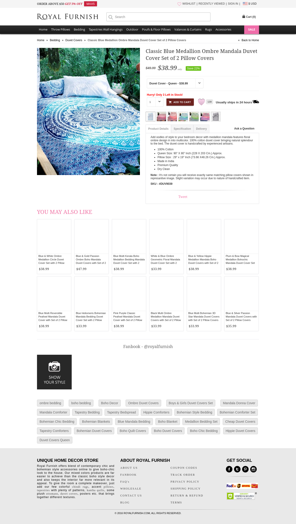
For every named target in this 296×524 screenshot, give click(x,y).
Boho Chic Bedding (204, 431)
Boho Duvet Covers (168, 431)
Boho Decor (109, 403)
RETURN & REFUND (187, 495)
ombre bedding (50, 403)
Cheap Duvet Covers (240, 421)
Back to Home (250, 40)
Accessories (223, 29)
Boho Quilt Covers (133, 431)
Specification (182, 128)
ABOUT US (129, 467)
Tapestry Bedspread (121, 412)
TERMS (176, 502)
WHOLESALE (130, 488)
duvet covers (68, 493)
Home (43, 29)
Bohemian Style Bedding (194, 412)
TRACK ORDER (183, 474)
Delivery (201, 128)
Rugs (208, 29)
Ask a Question (244, 128)
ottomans (52, 493)
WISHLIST (189, 3)
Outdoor (132, 29)
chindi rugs (80, 486)
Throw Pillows (60, 29)
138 (209, 101)
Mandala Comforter (53, 412)
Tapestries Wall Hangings (106, 29)
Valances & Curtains (187, 29)
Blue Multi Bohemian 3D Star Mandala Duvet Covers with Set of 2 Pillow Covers (203, 316)
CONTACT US (131, 495)
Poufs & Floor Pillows (156, 29)
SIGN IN (233, 3)
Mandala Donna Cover (239, 403)
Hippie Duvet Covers (240, 431)
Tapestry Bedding (87, 412)
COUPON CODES (184, 467)
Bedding (79, 29)
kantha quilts (95, 490)
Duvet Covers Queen (55, 440)
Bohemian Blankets (96, 421)
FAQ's (125, 481)
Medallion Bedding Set (201, 421)
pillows (108, 486)
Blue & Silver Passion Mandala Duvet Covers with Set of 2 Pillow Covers (241, 316)
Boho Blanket (167, 421)
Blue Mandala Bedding (134, 421)
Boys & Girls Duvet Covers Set (191, 403)
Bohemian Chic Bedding (57, 421)
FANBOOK (128, 474)
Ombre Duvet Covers (143, 403)
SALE (251, 29)
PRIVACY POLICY (185, 481)
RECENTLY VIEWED (212, 3)
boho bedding (81, 403)
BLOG (125, 502)
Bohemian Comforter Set (237, 412)
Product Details (158, 128)
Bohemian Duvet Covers (94, 431)
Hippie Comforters (156, 412)
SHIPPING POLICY (186, 488)
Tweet (182, 197)
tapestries (43, 490)
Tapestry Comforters (54, 431)
